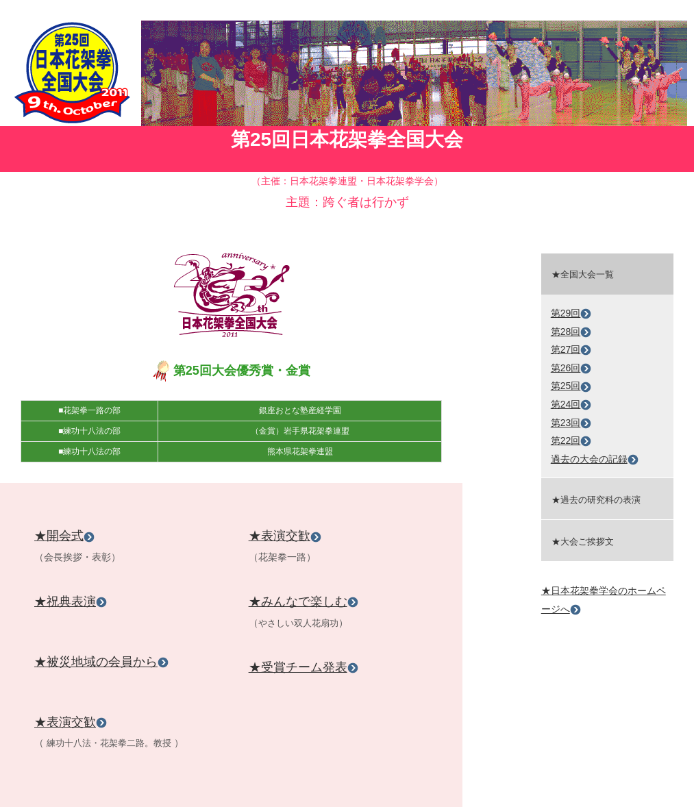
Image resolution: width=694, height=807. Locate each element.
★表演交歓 (70, 722)
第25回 (571, 385)
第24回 (571, 404)
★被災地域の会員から (101, 662)
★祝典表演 (70, 601)
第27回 (571, 349)
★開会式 (64, 536)
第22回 (571, 440)
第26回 (571, 367)
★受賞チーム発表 (303, 667)
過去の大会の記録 (595, 459)
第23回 (571, 422)
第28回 (571, 331)
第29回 (571, 313)
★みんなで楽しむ (303, 601)
